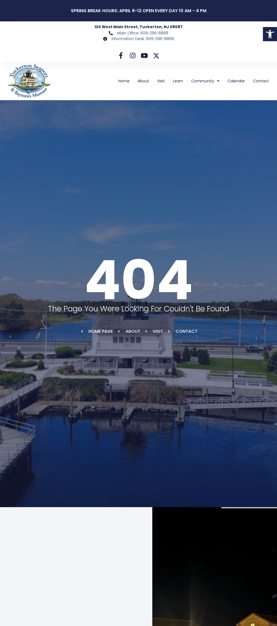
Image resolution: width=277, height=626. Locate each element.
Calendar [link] (236, 79)
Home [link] (124, 79)
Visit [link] (161, 79)
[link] (270, 34)
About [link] (143, 79)
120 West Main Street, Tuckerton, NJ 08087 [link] (138, 27)
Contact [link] (261, 79)
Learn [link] (178, 79)
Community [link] (205, 79)
